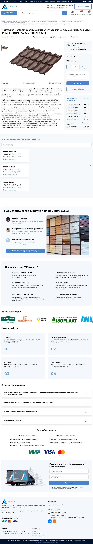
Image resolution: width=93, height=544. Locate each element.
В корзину (77, 83)
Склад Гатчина (72, 119)
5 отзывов (14, 37)
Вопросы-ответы (38, 1)
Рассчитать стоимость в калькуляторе (77, 75)
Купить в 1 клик (78, 89)
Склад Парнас (72, 110)
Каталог (9, 21)
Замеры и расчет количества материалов (15, 533)
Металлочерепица (33, 21)
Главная (3, 21)
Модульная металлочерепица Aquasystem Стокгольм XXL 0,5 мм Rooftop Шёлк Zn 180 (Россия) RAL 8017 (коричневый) (36, 24)
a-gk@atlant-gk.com (66, 1)
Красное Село (72, 116)
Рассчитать (69, 483)
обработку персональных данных (71, 487)
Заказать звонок (83, 6)
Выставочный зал (38, 536)
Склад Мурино (72, 108)
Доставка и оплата (22, 1)
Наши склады (37, 533)
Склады (51, 1)
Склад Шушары (73, 105)
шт (74, 56)
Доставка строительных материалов (13, 531)
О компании (4, 1)
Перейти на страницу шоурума (25, 251)
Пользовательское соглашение (46, 543)
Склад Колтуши (73, 113)
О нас (34, 531)
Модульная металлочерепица (48, 21)
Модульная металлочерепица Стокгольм (14, 22)
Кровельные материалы (20, 21)
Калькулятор (12, 1)
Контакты (57, 1)
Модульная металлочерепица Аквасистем (71, 21)
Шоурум (46, 1)
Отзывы (31, 1)
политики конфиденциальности (68, 488)
